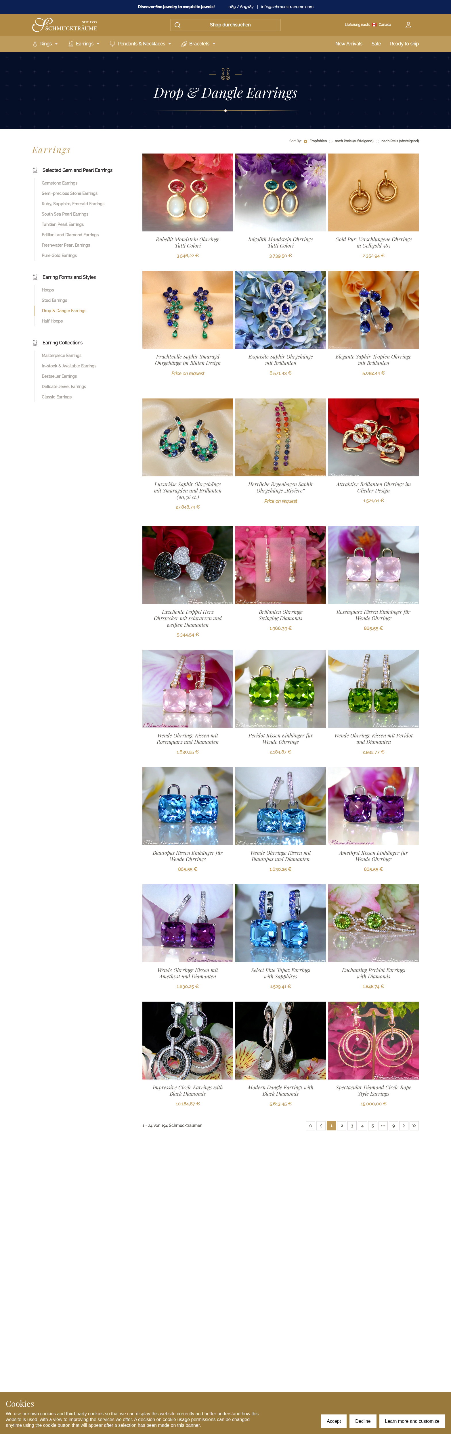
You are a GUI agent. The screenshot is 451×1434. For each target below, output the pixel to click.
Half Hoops (52, 321)
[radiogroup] (361, 141)
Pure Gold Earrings (59, 255)
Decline (362, 1421)
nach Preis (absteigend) (400, 141)
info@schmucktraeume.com (287, 7)
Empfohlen (318, 141)
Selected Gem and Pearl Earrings (72, 170)
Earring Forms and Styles (64, 277)
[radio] (305, 141)
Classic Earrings (57, 397)
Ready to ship (404, 44)
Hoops (48, 290)
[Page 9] (393, 1125)
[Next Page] (403, 1125)
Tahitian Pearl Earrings (63, 224)
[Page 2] (341, 1125)
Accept (334, 1421)
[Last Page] (414, 1125)
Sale (376, 44)
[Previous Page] (321, 1125)
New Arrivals (348, 44)
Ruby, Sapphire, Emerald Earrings (73, 204)
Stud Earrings (54, 300)
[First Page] (310, 1125)
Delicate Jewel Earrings (64, 386)
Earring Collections (57, 343)
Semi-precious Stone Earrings (70, 193)
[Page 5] (372, 1125)
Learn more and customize (412, 1421)
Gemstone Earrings (59, 183)
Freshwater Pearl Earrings (66, 245)
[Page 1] (331, 1125)
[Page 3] (352, 1125)
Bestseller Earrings (59, 376)
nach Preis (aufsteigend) (354, 141)
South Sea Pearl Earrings (65, 214)
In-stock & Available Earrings (69, 366)
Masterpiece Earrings (61, 355)
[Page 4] (362, 1125)
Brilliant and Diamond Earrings (70, 235)
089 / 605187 (240, 7)
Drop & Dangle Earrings (64, 310)
